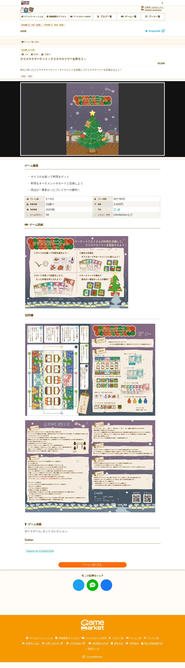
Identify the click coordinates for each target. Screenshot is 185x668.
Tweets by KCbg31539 (40, 556)
